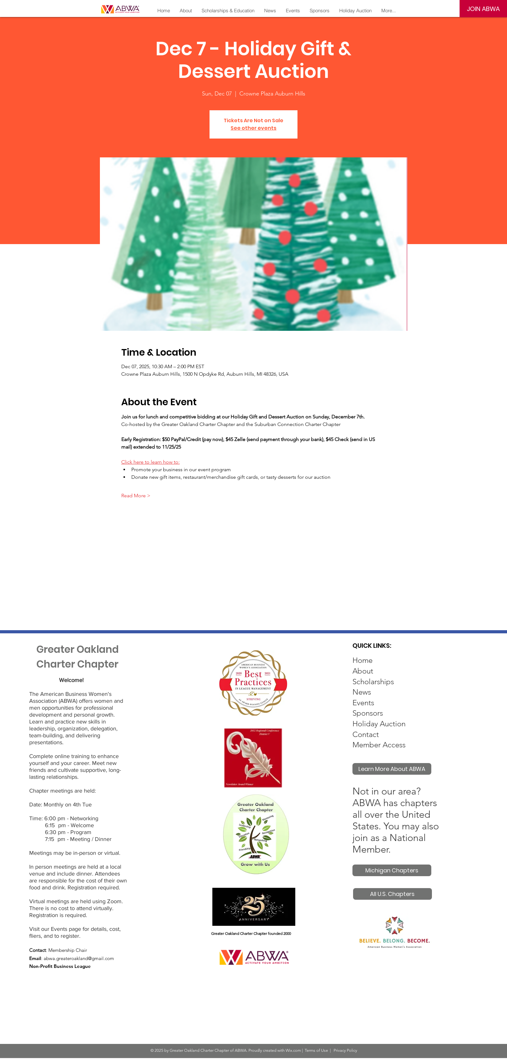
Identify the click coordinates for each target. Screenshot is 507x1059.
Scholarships (373, 681)
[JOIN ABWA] (483, 8)
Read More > (135, 496)
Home (362, 660)
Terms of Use (316, 1050)
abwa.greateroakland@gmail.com (79, 958)
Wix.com (293, 1050)
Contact (365, 734)
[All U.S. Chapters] (392, 894)
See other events (253, 128)
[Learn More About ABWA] (391, 769)
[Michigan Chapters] (391, 870)
